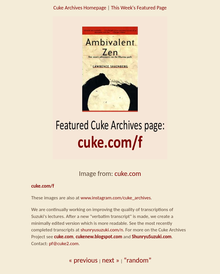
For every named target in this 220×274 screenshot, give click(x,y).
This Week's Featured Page (138, 8)
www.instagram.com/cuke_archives (115, 198)
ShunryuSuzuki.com (152, 237)
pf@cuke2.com (63, 244)
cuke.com (128, 173)
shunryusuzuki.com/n (101, 230)
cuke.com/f (42, 186)
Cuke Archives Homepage (79, 8)
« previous (82, 260)
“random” (138, 260)
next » (110, 260)
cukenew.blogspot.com (99, 237)
